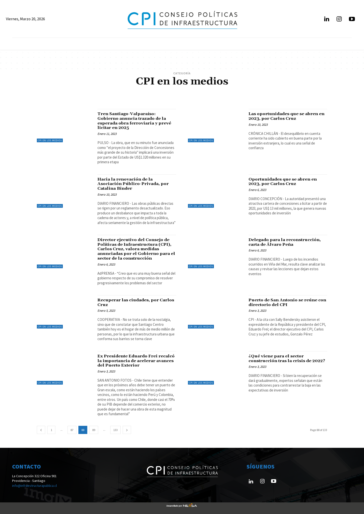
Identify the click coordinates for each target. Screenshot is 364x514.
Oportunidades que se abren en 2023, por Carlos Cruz (283, 182)
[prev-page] (41, 430)
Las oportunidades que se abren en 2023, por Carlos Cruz (287, 116)
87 (71, 430)
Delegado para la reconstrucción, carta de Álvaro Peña (286, 242)
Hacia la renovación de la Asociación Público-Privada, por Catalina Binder (134, 184)
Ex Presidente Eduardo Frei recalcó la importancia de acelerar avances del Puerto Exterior (136, 360)
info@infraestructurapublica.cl (34, 485)
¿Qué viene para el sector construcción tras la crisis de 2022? (281, 360)
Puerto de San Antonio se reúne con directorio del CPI (284, 302)
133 (115, 430)
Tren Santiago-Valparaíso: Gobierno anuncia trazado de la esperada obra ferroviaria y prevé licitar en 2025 (135, 120)
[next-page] (127, 430)
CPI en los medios (50, 140)
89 (93, 430)
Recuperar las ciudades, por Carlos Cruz (128, 302)
